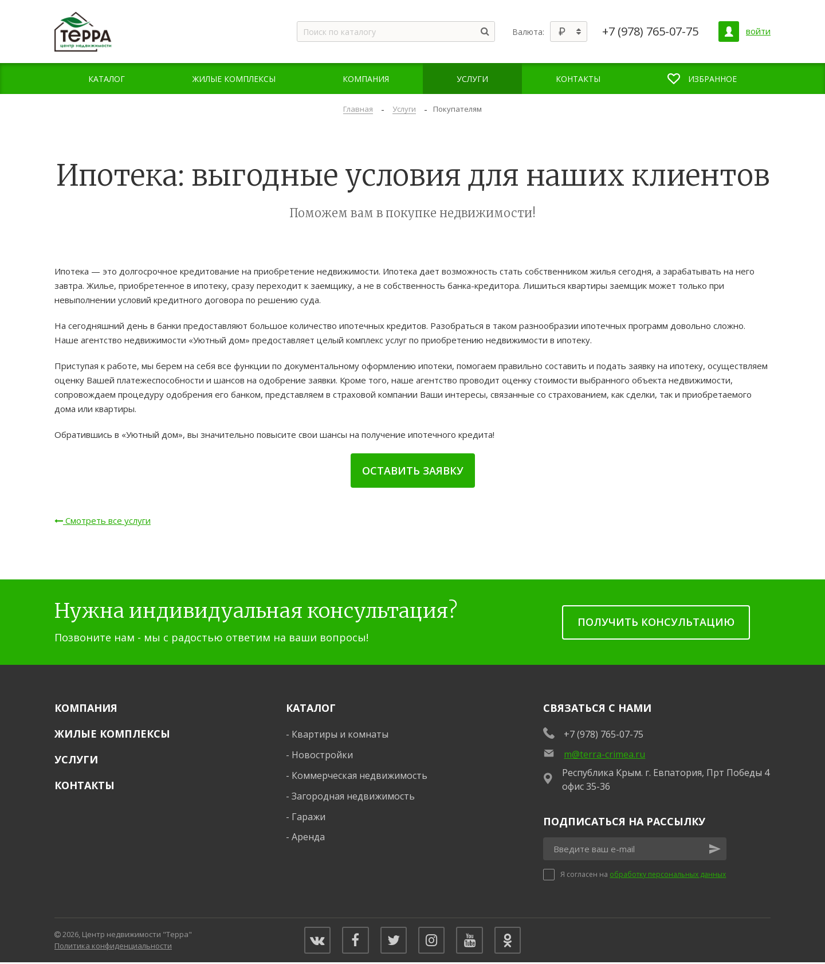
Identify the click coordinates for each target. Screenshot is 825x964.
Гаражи (308, 816)
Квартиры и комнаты (340, 734)
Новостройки (322, 755)
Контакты (84, 785)
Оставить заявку (412, 470)
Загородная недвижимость (353, 796)
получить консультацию (656, 622)
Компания (85, 708)
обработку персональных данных (668, 874)
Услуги (76, 759)
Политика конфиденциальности (113, 946)
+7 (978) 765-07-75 (650, 31)
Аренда (308, 836)
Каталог (311, 708)
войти (758, 31)
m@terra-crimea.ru (604, 754)
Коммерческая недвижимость (359, 775)
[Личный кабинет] (728, 31)
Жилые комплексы (112, 733)
